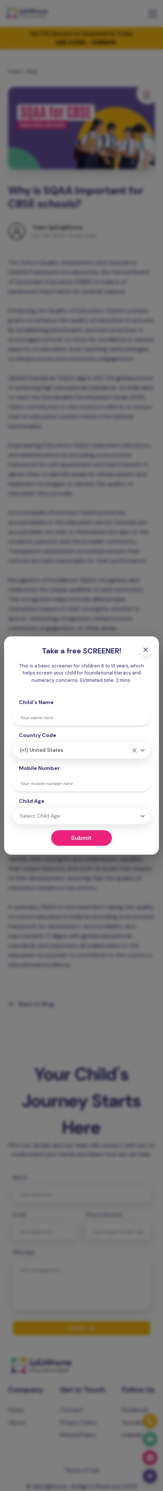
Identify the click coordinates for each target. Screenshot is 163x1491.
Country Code (37, 735)
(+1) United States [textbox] (41, 750)
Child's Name (36, 702)
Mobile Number (39, 768)
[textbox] (57, 816)
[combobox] (81, 750)
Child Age (31, 801)
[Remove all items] (134, 750)
